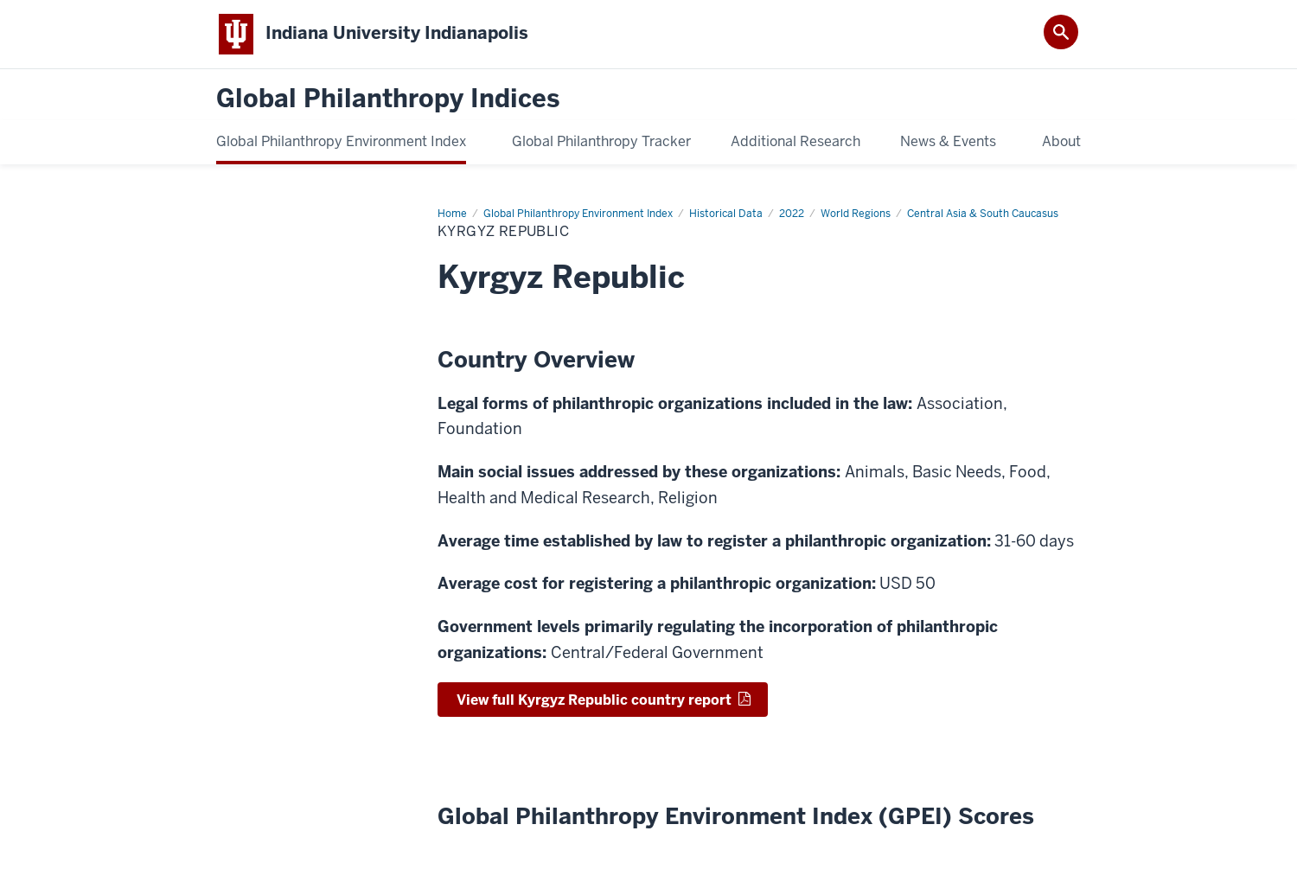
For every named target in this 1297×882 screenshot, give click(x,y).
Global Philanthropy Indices (387, 99)
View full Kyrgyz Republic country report (594, 700)
